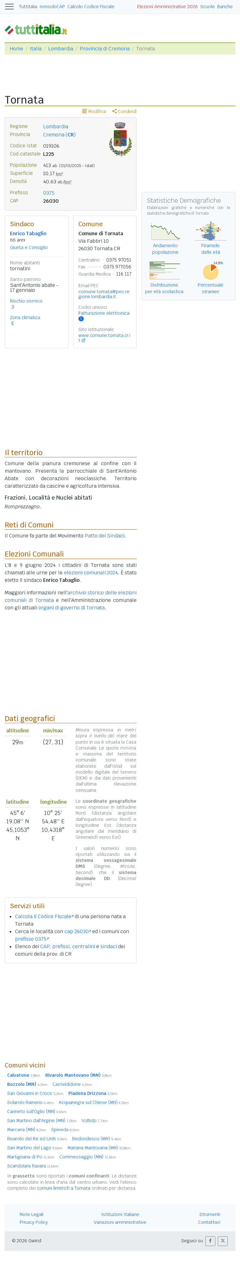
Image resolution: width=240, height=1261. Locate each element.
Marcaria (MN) (26, 1129)
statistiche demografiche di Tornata (178, 213)
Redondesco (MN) (96, 1139)
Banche (225, 6)
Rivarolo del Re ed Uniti (37, 1139)
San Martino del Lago (34, 1148)
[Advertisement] (71, 1012)
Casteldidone (72, 1084)
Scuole (207, 6)
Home (16, 48)
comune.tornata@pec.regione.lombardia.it (103, 294)
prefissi (60, 946)
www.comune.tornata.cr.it (104, 338)
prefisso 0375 (32, 939)
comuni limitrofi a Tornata (63, 1188)
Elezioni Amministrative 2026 (167, 6)
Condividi (124, 111)
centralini (83, 946)
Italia (36, 48)
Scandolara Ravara (32, 1166)
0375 (49, 193)
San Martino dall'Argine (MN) (42, 1120)
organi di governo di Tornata (71, 607)
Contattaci (209, 1222)
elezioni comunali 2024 (91, 572)
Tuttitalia (28, 6)
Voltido (95, 1120)
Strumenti (209, 1214)
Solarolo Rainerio (30, 1102)
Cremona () (59, 134)
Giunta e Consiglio (29, 247)
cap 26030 (77, 931)
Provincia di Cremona (105, 48)
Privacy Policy (34, 1222)
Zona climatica (25, 317)
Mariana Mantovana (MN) (99, 1148)
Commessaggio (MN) (87, 1157)
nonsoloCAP (52, 6)
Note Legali (31, 1214)
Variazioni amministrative (120, 1222)
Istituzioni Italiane (120, 1214)
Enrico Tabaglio (28, 233)
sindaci (108, 946)
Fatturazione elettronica (103, 315)
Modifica (94, 111)
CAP (44, 946)
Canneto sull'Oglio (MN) (37, 1111)
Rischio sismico (26, 301)
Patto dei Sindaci (104, 535)
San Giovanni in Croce (35, 1093)
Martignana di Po (30, 1157)
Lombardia (60, 48)
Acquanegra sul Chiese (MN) (94, 1102)
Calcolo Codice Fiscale (91, 6)
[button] (210, 1241)
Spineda (65, 1129)
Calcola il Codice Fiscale (44, 916)
